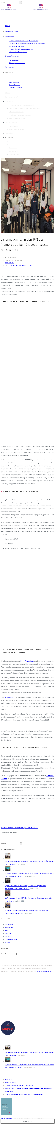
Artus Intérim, (10, 697)
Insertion (8, 933)
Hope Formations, (27, 661)
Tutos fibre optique (15, 88)
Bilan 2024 (8, 1079)
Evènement (14, 265)
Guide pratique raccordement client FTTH (19, 1085)
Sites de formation (12, 56)
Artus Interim (6, 828)
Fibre (7, 931)
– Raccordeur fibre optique (18, 52)
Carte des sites (14, 60)
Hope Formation (28, 828)
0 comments (9, 263)
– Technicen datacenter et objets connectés (23, 41)
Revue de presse (14, 85)
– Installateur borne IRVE (17, 46)
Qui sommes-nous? (12, 31)
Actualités (12, 76)
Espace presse (14, 82)
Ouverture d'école (25, 265)
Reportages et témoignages (18, 79)
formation (18, 828)
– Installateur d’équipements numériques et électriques (27, 43)
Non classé (8, 936)
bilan (13, 828)
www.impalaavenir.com (44, 971)
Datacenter (9, 925)
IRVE (36, 828)
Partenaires (9, 67)
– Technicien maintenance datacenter (21, 49)
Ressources (9, 72)
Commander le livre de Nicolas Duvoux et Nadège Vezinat (24, 1094)
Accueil (7, 26)
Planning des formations (17, 63)
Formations (9, 37)
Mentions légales (6, 1118)
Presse (7, 942)
